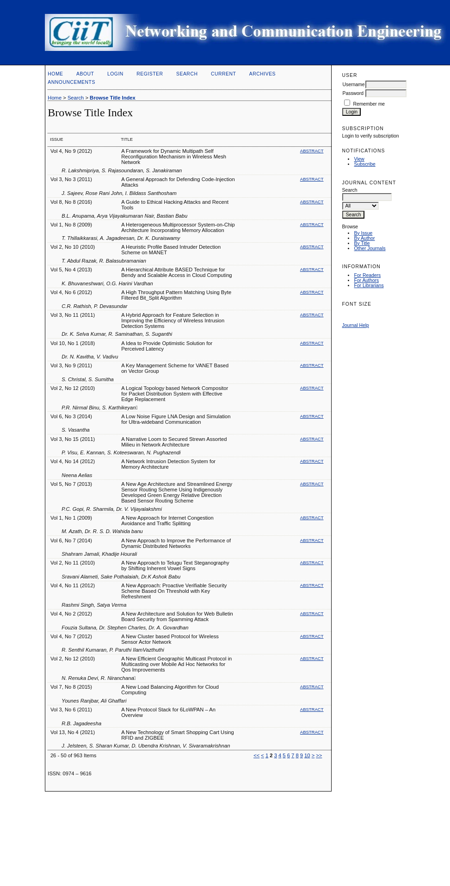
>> (319, 755)
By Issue (363, 233)
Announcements (71, 82)
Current (223, 73)
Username (353, 84)
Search (186, 73)
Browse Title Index (113, 98)
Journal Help (355, 325)
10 (307, 755)
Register (149, 73)
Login (115, 73)
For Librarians (368, 285)
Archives (262, 73)
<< (256, 755)
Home (55, 73)
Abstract (312, 150)
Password (353, 93)
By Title (362, 243)
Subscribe (364, 164)
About (85, 73)
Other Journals (369, 248)
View (359, 159)
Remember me (369, 104)
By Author (364, 238)
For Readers (367, 275)
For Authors (366, 280)
